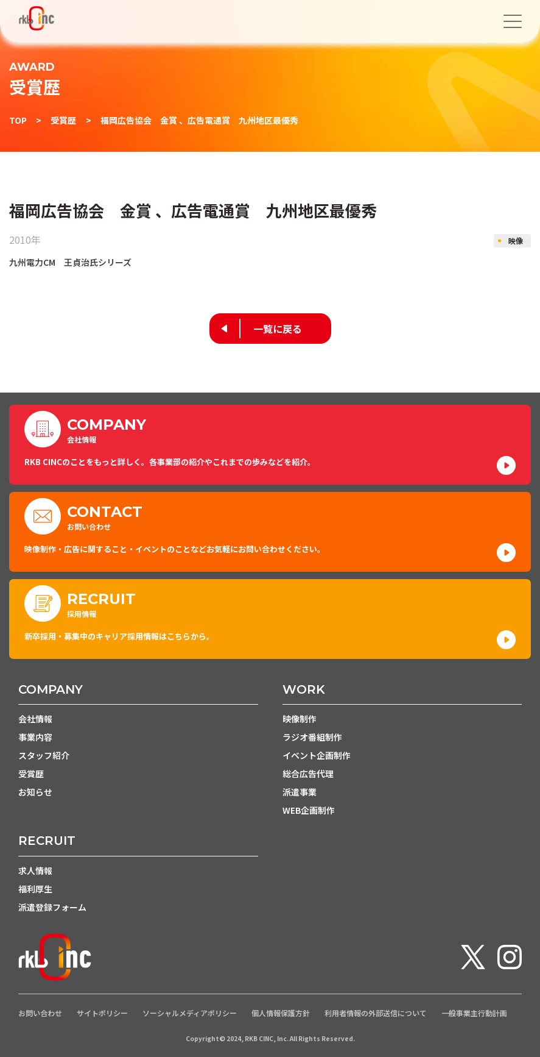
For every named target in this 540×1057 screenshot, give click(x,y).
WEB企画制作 (308, 810)
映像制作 (299, 718)
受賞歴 (63, 120)
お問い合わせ (40, 1013)
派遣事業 (299, 792)
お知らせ (35, 792)
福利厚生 (35, 888)
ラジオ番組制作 (312, 737)
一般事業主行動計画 (474, 1013)
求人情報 (35, 870)
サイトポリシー (102, 1013)
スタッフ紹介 (43, 755)
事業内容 (35, 737)
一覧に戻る (277, 328)
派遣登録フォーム (52, 907)
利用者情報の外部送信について (375, 1013)
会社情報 (35, 718)
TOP (18, 120)
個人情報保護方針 (280, 1013)
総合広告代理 (308, 773)
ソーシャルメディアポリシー (189, 1013)
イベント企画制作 (316, 755)
